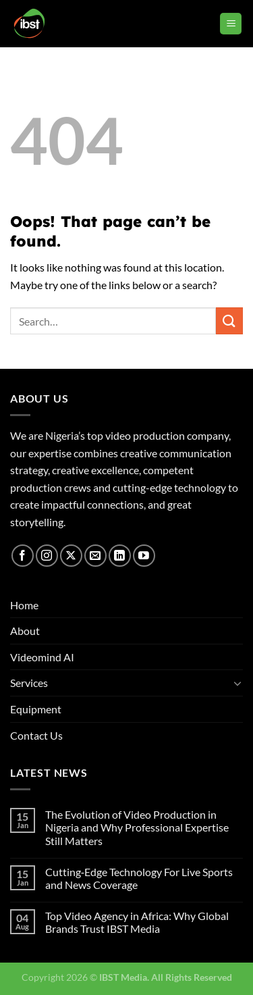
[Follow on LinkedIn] (120, 555)
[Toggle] (237, 683)
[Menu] (231, 24)
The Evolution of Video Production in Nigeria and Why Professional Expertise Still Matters (137, 827)
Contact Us (36, 735)
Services (29, 682)
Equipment (35, 709)
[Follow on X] (71, 555)
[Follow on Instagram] (47, 555)
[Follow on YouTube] (144, 555)
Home (24, 604)
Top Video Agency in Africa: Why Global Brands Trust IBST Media (137, 922)
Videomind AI (42, 656)
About (25, 630)
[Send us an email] (95, 555)
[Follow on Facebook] (22, 555)
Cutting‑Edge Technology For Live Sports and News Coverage (139, 878)
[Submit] (229, 320)
